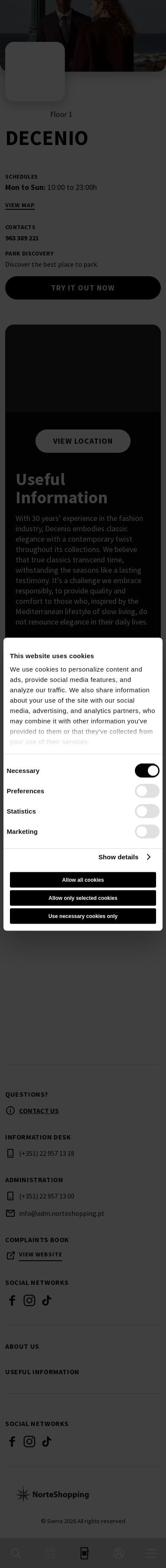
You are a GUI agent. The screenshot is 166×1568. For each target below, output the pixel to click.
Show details (119, 857)
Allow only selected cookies (82, 898)
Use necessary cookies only (83, 916)
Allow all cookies (83, 880)
